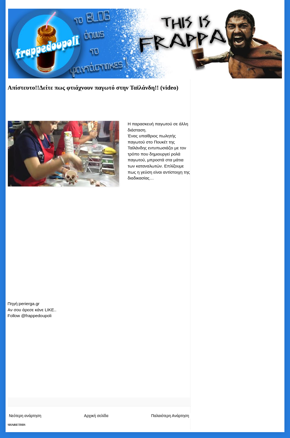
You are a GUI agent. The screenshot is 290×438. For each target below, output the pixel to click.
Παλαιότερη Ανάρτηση (170, 415)
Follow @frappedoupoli (30, 315)
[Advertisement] (99, 105)
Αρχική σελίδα (96, 415)
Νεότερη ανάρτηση (25, 415)
